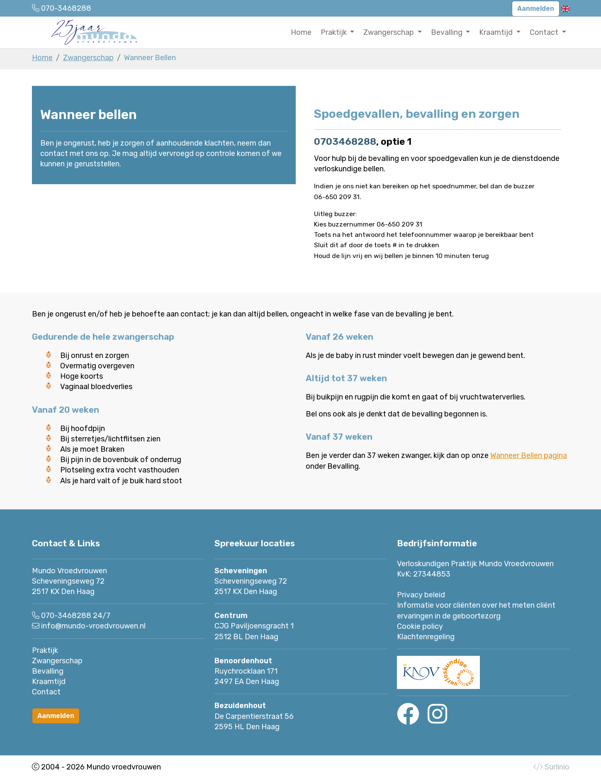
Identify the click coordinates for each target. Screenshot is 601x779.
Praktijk (45, 650)
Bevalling (47, 671)
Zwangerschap (88, 57)
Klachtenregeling (426, 636)
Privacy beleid (421, 594)
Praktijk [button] (334, 32)
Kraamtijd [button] (496, 32)
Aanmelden (535, 8)
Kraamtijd (49, 681)
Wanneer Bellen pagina (528, 455)
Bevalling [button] (447, 32)
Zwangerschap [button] (389, 32)
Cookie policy (420, 626)
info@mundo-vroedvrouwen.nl (93, 626)
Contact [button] (545, 32)
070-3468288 (66, 615)
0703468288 (345, 141)
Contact (46, 691)
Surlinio (557, 767)
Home (301, 32)
